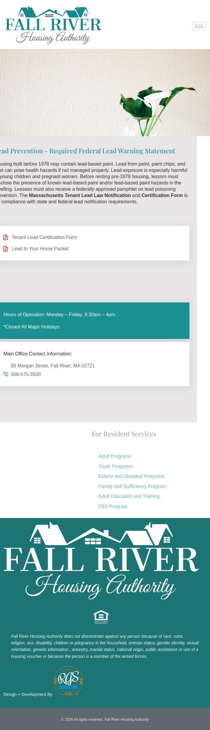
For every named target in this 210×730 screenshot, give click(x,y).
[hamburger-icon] (199, 26)
